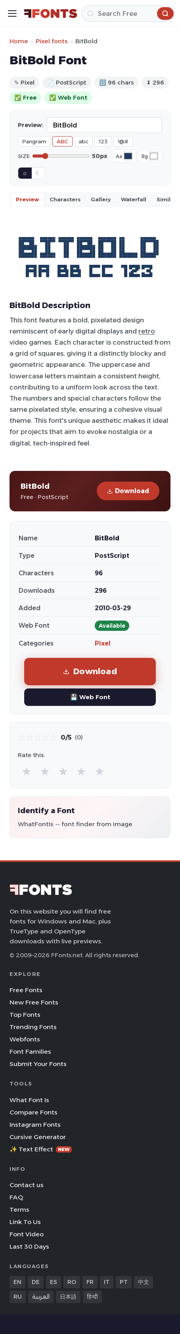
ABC (62, 141)
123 (103, 141)
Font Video (27, 1234)
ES (53, 1282)
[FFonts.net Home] (50, 13)
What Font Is (29, 1100)
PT (124, 1282)
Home (19, 41)
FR (90, 1282)
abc (83, 141)
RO (71, 1282)
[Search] (128, 13)
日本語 (68, 1296)
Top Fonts (25, 1014)
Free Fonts (26, 990)
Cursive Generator (38, 1137)
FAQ (16, 1197)
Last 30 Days (29, 1246)
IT (106, 1282)
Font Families (30, 1051)
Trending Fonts (33, 1027)
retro (146, 331)
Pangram (34, 141)
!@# (123, 141)
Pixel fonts (52, 41)
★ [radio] (26, 771)
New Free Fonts (34, 1002)
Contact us (27, 1185)
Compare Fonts (33, 1112)
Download (128, 491)
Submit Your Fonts (38, 1064)
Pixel (103, 643)
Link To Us (25, 1222)
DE (36, 1282)
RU (17, 1296)
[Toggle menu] (12, 13)
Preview (27, 199)
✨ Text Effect (41, 1149)
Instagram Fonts (35, 1124)
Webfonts (25, 1039)
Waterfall (133, 199)
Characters (65, 199)
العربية (41, 1296)
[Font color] (128, 156)
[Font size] (61, 156)
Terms (19, 1209)
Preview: (30, 125)
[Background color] (154, 156)
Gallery (101, 199)
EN (17, 1282)
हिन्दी (92, 1296)
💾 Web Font (90, 697)
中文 (143, 1282)
